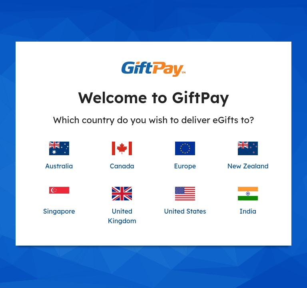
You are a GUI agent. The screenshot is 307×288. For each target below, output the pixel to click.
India (248, 201)
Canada (122, 156)
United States (185, 201)
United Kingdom (122, 206)
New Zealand (248, 156)
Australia (59, 156)
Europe (185, 156)
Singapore (59, 201)
